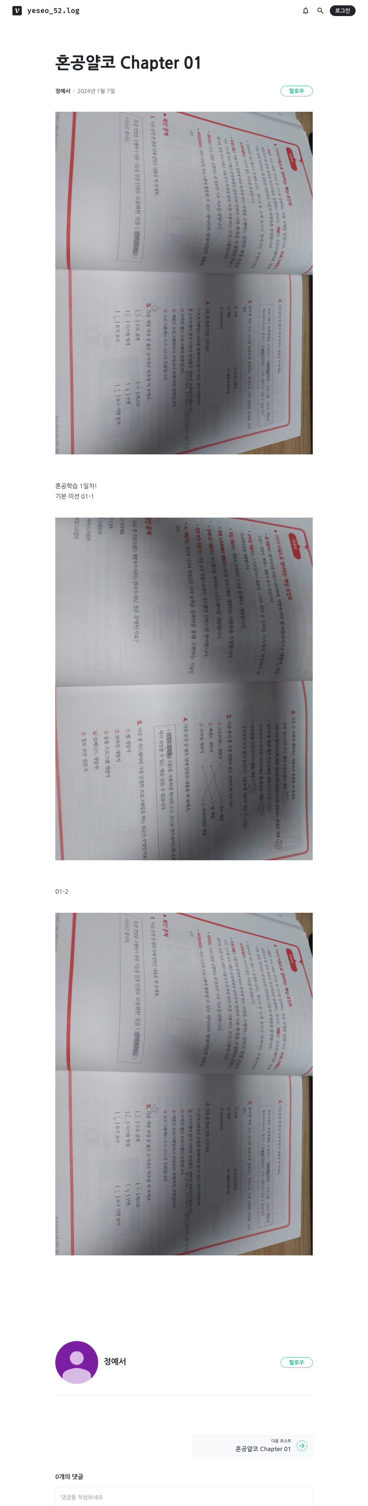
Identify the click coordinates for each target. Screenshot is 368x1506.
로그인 (342, 10)
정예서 (62, 91)
